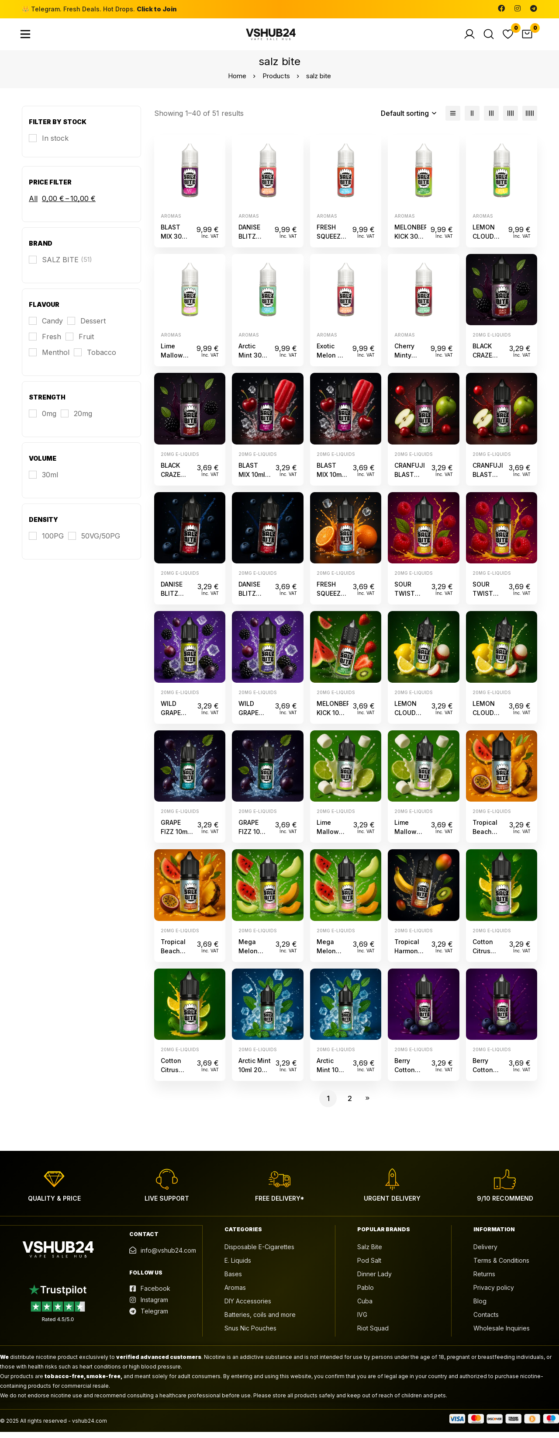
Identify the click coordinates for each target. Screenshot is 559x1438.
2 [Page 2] (350, 1104)
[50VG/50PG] (94, 542)
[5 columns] (529, 119)
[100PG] (46, 542)
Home (237, 82)
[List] (452, 119)
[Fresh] (45, 342)
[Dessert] (86, 327)
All (33, 204)
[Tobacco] (95, 358)
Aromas (171, 221)
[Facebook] (501, 8)
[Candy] (46, 327)
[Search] (488, 37)
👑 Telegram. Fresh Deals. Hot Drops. (99, 9)
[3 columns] (491, 119)
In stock (55, 144)
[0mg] (42, 419)
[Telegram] (533, 8)
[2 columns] (472, 119)
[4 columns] (510, 119)
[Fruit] (80, 342)
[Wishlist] (508, 37)
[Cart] (527, 37)
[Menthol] (49, 358)
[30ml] (43, 480)
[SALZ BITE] (60, 265)
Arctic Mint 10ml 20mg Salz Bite (254, 1076)
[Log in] (469, 37)
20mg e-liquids (492, 341)
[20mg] (76, 419)
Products (276, 82)
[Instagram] (517, 8)
